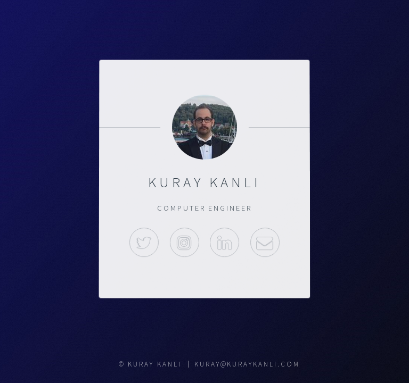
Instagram (184, 242)
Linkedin (224, 242)
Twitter (144, 242)
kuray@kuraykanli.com (247, 364)
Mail (265, 242)
